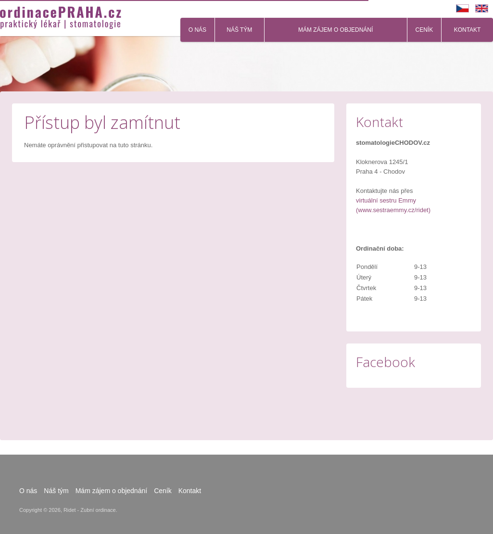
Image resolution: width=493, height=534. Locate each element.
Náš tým (239, 29)
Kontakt (467, 29)
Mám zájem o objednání (335, 29)
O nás (197, 29)
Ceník (424, 29)
